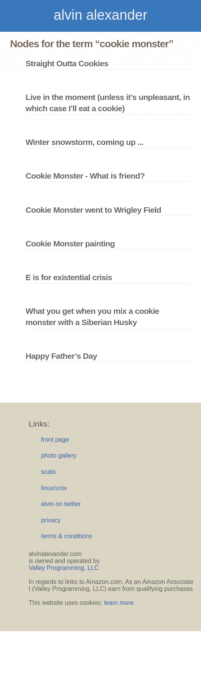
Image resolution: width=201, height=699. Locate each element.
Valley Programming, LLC (64, 568)
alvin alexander (100, 15)
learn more (119, 602)
